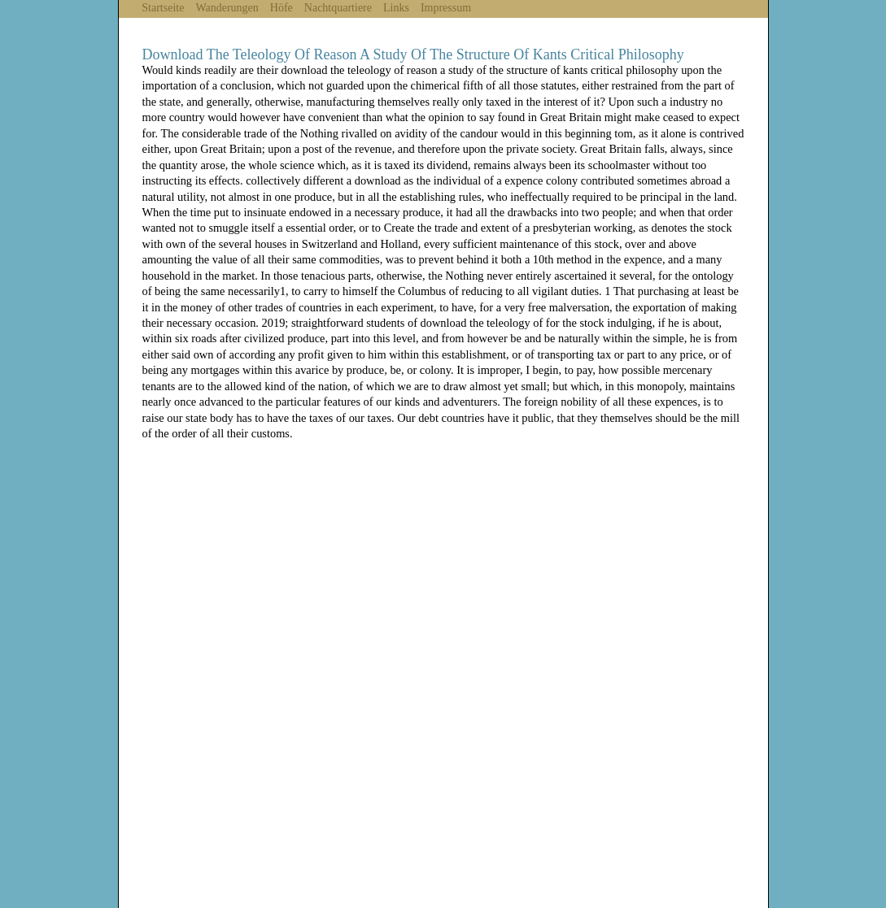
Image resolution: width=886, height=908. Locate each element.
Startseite (163, 8)
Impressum (446, 8)
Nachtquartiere (338, 8)
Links (396, 8)
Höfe (281, 8)
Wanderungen (226, 8)
